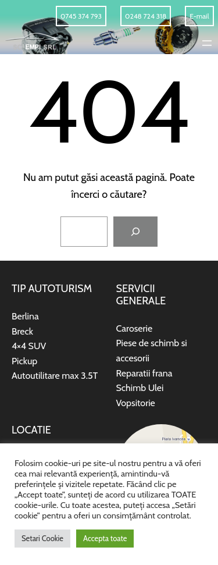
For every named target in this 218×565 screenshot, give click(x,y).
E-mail (199, 16)
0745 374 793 (81, 16)
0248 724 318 (145, 16)
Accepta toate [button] (105, 538)
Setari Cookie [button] (42, 538)
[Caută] (135, 231)
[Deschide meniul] (207, 43)
